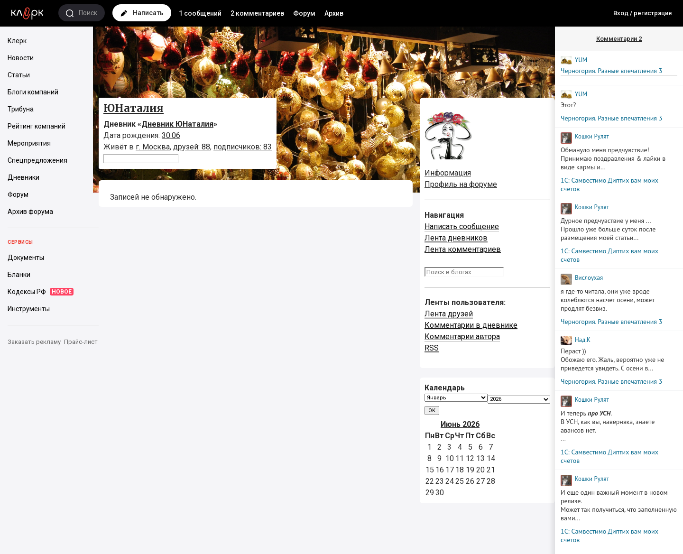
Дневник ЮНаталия (177, 124)
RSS (432, 347)
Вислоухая (589, 278)
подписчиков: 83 (242, 146)
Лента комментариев (463, 249)
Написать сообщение (462, 226)
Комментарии (619, 38)
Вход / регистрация (642, 13)
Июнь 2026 (460, 424)
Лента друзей (449, 313)
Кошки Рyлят (592, 136)
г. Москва (153, 146)
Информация (448, 172)
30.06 (171, 135)
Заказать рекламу (34, 341)
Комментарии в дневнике (471, 325)
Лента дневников (456, 237)
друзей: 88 (191, 146)
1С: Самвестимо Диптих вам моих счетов (609, 184)
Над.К (583, 340)
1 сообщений (200, 13)
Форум (304, 13)
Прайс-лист (81, 341)
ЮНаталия (133, 108)
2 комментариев (257, 13)
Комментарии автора (462, 336)
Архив (333, 13)
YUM (581, 60)
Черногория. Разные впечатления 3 (611, 70)
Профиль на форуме (461, 184)
